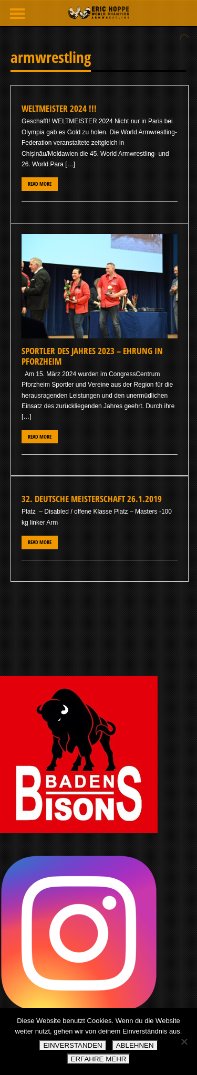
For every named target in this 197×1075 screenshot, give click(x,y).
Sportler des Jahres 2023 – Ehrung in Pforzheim (92, 356)
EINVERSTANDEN (72, 1045)
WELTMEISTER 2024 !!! (59, 108)
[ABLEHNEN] (184, 1041)
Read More (39, 183)
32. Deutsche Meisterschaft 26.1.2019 (92, 499)
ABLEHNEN (135, 1045)
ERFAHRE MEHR (99, 1059)
